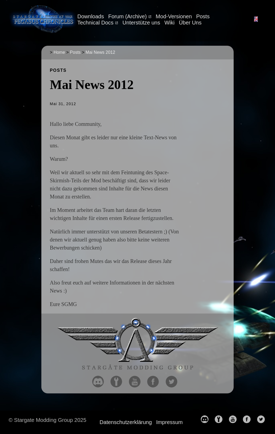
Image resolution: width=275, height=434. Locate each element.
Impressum (169, 422)
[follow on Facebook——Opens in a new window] (155, 382)
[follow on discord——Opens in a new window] (100, 382)
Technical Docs (96, 23)
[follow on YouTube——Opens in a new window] (137, 382)
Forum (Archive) (128, 16)
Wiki (169, 23)
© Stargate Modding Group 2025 (47, 420)
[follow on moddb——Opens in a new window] (118, 382)
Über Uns (190, 23)
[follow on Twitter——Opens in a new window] (173, 382)
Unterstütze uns (141, 23)
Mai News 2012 (100, 52)
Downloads (90, 16)
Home (59, 52)
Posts (202, 16)
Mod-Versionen (174, 16)
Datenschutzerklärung (126, 422)
